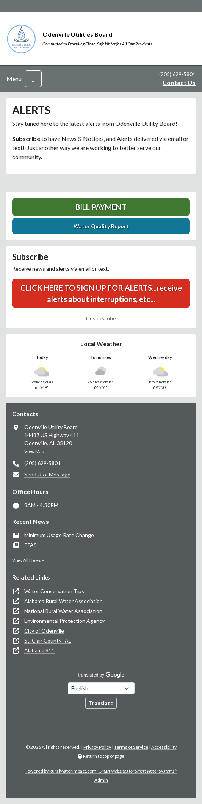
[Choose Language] (101, 688)
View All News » (28, 560)
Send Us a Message (47, 474)
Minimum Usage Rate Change (59, 535)
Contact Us (179, 82)
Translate (101, 703)
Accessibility (164, 747)
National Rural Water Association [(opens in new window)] (63, 611)
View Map (34, 451)
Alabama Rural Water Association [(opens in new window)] (63, 601)
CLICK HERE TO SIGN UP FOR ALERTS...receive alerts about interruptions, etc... (101, 293)
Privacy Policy (97, 747)
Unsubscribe (101, 318)
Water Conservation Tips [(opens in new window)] (54, 591)
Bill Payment (101, 207)
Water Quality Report (101, 226)
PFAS (30, 545)
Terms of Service (131, 747)
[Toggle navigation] (33, 78)
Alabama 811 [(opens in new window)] (39, 650)
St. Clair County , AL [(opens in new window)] (47, 640)
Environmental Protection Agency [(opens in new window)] (64, 620)
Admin (101, 780)
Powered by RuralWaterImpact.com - (101, 771)
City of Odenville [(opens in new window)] (44, 630)
